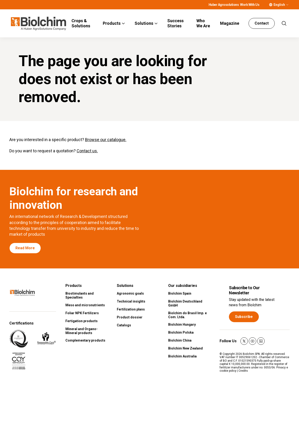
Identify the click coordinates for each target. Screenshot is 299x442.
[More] (287, 4)
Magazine (229, 23)
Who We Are (203, 23)
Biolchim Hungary (182, 324)
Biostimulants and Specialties (79, 295)
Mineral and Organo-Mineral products (81, 331)
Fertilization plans (131, 309)
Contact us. (87, 151)
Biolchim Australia (182, 356)
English (279, 5)
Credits (243, 370)
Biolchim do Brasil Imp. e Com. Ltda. (187, 315)
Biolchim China (180, 340)
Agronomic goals (130, 293)
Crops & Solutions (80, 23)
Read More (25, 248)
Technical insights (131, 301)
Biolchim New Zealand (185, 348)
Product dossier (129, 317)
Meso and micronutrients (85, 305)
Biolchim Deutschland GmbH (185, 303)
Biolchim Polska (181, 332)
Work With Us (249, 5)
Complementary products (85, 340)
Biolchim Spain (179, 293)
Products (112, 23)
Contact (262, 23)
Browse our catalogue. (105, 139)
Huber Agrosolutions (224, 5)
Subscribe (244, 316)
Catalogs (124, 325)
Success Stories (175, 23)
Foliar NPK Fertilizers (82, 313)
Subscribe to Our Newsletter (244, 290)
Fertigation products (81, 321)
